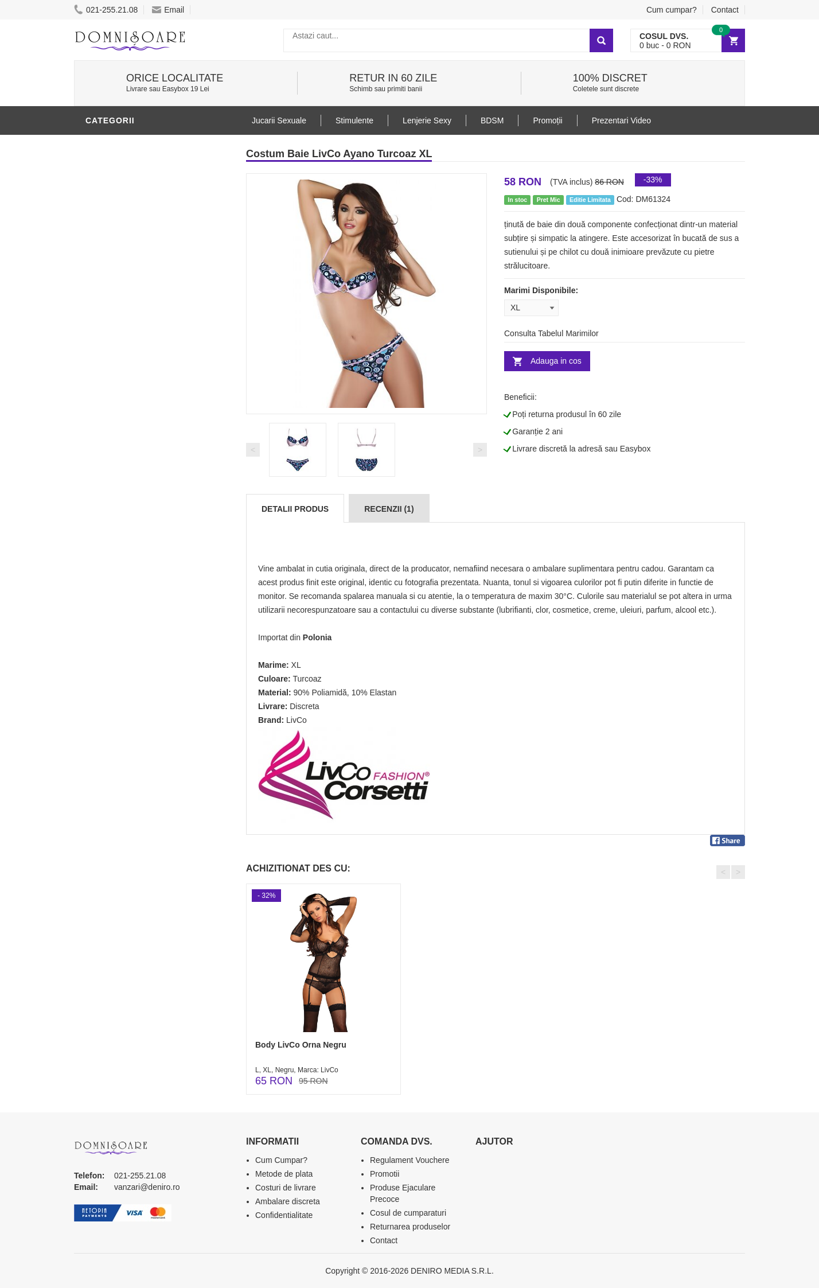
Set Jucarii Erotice (132, 592)
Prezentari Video (127, 678)
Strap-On (109, 558)
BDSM (100, 506)
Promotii (108, 661)
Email (168, 9)
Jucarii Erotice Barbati (142, 420)
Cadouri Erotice (125, 575)
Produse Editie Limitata (141, 696)
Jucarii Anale (119, 523)
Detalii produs (295, 508)
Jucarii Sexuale (279, 120)
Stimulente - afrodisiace (145, 403)
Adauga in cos (556, 360)
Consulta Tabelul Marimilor (551, 333)
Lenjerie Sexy (119, 145)
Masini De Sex (118, 609)
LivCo (296, 720)
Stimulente (354, 120)
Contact (725, 9)
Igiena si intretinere (134, 472)
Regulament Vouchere (410, 1160)
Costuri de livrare (285, 1187)
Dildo (101, 489)
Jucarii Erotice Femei (136, 541)
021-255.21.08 (106, 9)
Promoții (547, 120)
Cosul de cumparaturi (408, 1212)
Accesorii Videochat (135, 644)
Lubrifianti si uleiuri (135, 455)
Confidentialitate (284, 1215)
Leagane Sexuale (127, 627)
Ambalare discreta (287, 1201)
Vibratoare (114, 437)
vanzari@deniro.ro (147, 1187)
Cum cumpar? (671, 9)
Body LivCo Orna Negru (300, 1044)
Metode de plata (284, 1173)
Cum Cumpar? (281, 1160)
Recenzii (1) (389, 508)
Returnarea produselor (410, 1226)
